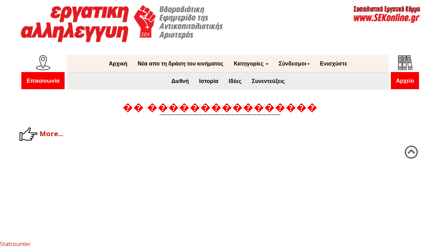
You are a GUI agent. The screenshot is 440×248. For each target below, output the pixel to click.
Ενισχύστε (333, 63)
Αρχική (118, 63)
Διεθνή (180, 81)
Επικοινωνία (42, 80)
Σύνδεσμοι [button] (294, 63)
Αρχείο (405, 80)
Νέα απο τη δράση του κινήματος (180, 63)
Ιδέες (235, 81)
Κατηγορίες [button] (251, 63)
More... (41, 134)
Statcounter (15, 244)
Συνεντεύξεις (268, 81)
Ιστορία (208, 81)
